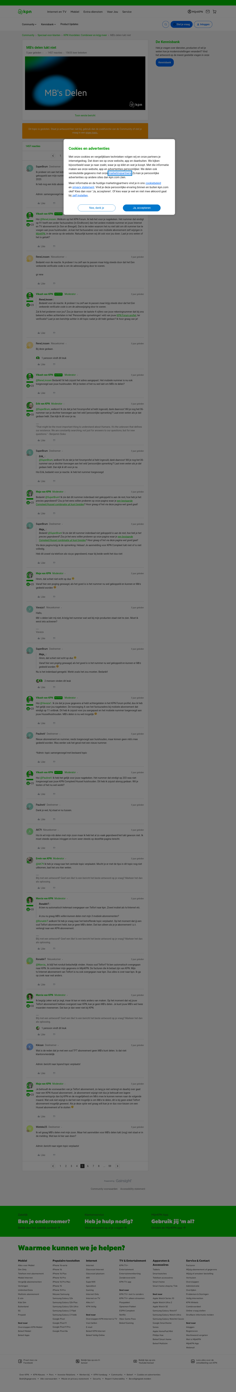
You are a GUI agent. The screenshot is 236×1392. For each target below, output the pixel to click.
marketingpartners (120, 173)
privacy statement (83, 187)
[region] (119, 177)
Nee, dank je (96, 207)
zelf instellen (80, 195)
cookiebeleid (153, 183)
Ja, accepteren (142, 207)
